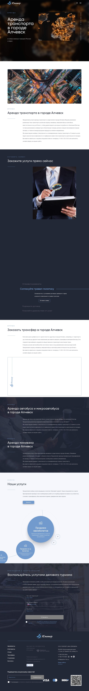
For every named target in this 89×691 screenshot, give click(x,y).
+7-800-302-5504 (64, 138)
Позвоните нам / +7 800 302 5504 (80, 26)
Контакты (10, 661)
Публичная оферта (32, 657)
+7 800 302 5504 (63, 654)
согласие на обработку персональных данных (31, 682)
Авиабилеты (11, 646)
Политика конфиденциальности (36, 659)
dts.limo (60, 664)
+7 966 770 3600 (62, 656)
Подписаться (37, 677)
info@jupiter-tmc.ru (63, 659)
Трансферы (11, 655)
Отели (9, 652)
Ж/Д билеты (11, 649)
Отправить (44, 617)
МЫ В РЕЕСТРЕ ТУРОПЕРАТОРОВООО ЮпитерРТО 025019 (38, 649)
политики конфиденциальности (48, 622)
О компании (11, 658)
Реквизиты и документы (33, 661)
